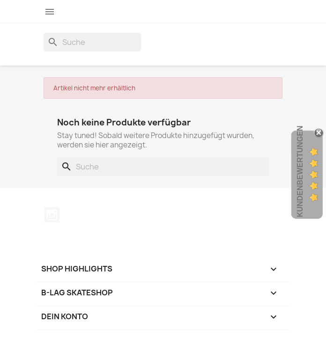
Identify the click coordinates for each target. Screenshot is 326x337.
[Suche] (92, 42)
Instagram (51, 214)
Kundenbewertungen (300, 171)
